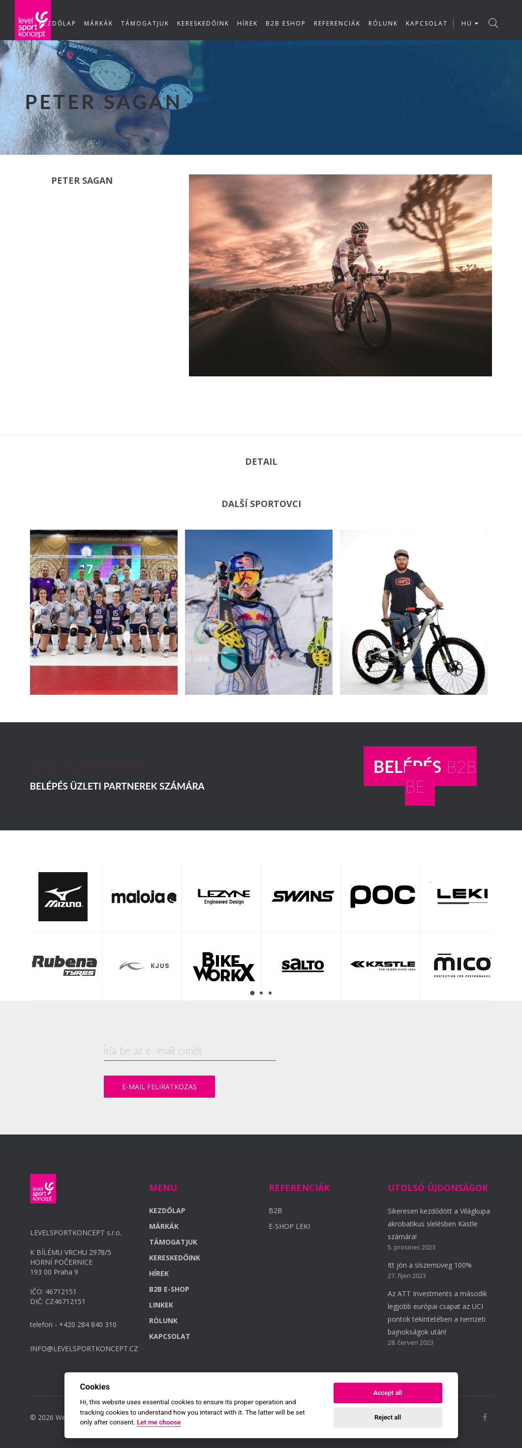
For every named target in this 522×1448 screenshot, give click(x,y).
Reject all (387, 1417)
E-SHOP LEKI (289, 1226)
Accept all (387, 1392)
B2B (275, 1210)
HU (470, 23)
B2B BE (425, 776)
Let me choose (159, 1422)
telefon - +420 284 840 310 (73, 1324)
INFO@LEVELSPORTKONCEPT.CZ (84, 1348)
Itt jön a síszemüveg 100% (430, 1265)
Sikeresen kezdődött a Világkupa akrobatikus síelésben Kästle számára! (439, 1223)
